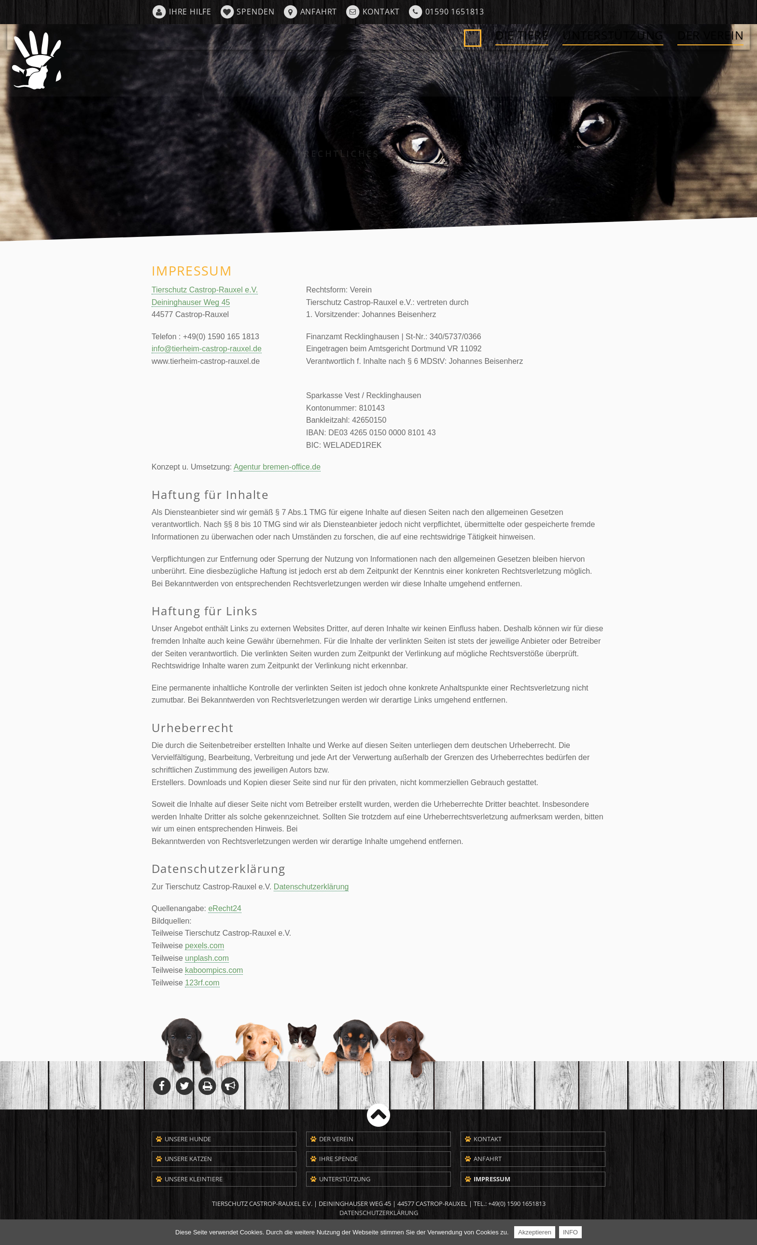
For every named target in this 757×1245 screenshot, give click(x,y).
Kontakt (381, 11)
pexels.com (204, 945)
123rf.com (202, 983)
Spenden (256, 11)
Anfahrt (318, 11)
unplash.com (207, 958)
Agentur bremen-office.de (277, 467)
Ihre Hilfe (190, 11)
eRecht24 (224, 908)
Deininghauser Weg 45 (191, 302)
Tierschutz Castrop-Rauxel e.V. (205, 290)
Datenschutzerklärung (311, 887)
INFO (570, 1232)
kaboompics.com (214, 970)
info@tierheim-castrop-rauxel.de (207, 349)
